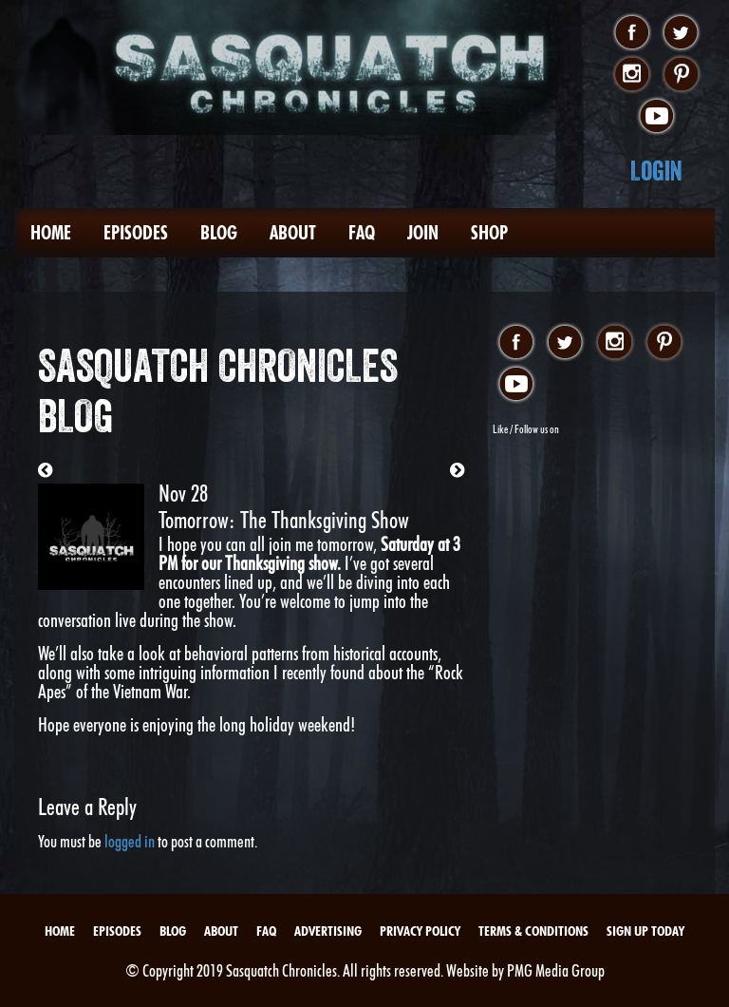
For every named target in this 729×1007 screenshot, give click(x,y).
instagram (631, 75)
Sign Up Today (645, 931)
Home (50, 232)
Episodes (135, 232)
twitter (681, 33)
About (293, 232)
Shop (489, 232)
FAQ (361, 232)
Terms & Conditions (533, 931)
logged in (129, 841)
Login (656, 170)
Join (423, 232)
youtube (656, 117)
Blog (218, 232)
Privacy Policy (420, 931)
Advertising (328, 931)
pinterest (681, 75)
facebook (631, 33)
